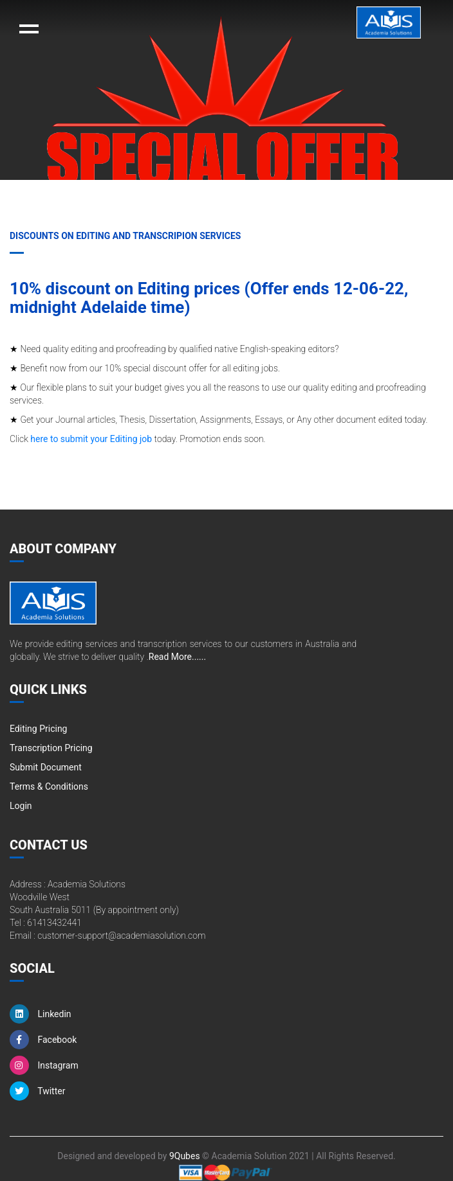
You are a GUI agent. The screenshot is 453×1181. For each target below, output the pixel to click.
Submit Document (46, 767)
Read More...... (177, 657)
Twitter (37, 1091)
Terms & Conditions (49, 786)
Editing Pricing (38, 729)
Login (21, 806)
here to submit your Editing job (91, 439)
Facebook (43, 1039)
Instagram (44, 1065)
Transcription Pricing (51, 748)
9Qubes (184, 1156)
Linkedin (40, 1014)
